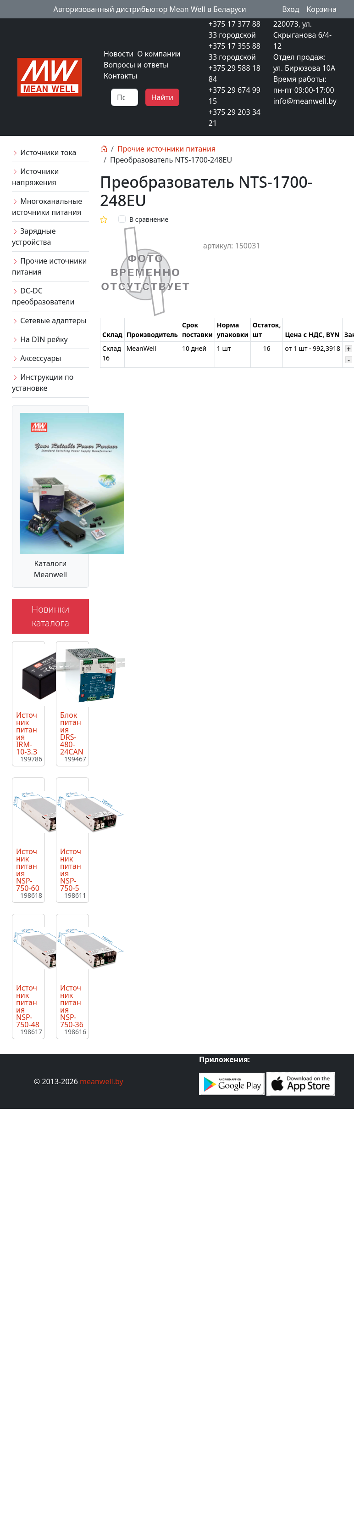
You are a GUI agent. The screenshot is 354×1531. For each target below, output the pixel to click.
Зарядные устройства (34, 236)
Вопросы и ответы (136, 65)
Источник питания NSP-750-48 (27, 1006)
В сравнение (148, 219)
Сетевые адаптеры (49, 320)
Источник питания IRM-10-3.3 (26, 733)
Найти (162, 97)
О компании (159, 54)
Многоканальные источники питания (47, 206)
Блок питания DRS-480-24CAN (71, 733)
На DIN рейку (40, 339)
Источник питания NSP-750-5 (70, 870)
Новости (118, 54)
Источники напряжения (35, 176)
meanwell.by (101, 1081)
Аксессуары (36, 358)
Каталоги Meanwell (50, 569)
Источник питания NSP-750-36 (71, 1006)
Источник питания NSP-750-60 (27, 870)
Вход (290, 9)
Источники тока (44, 152)
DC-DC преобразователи (43, 296)
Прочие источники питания (49, 266)
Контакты (120, 76)
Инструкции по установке (42, 382)
